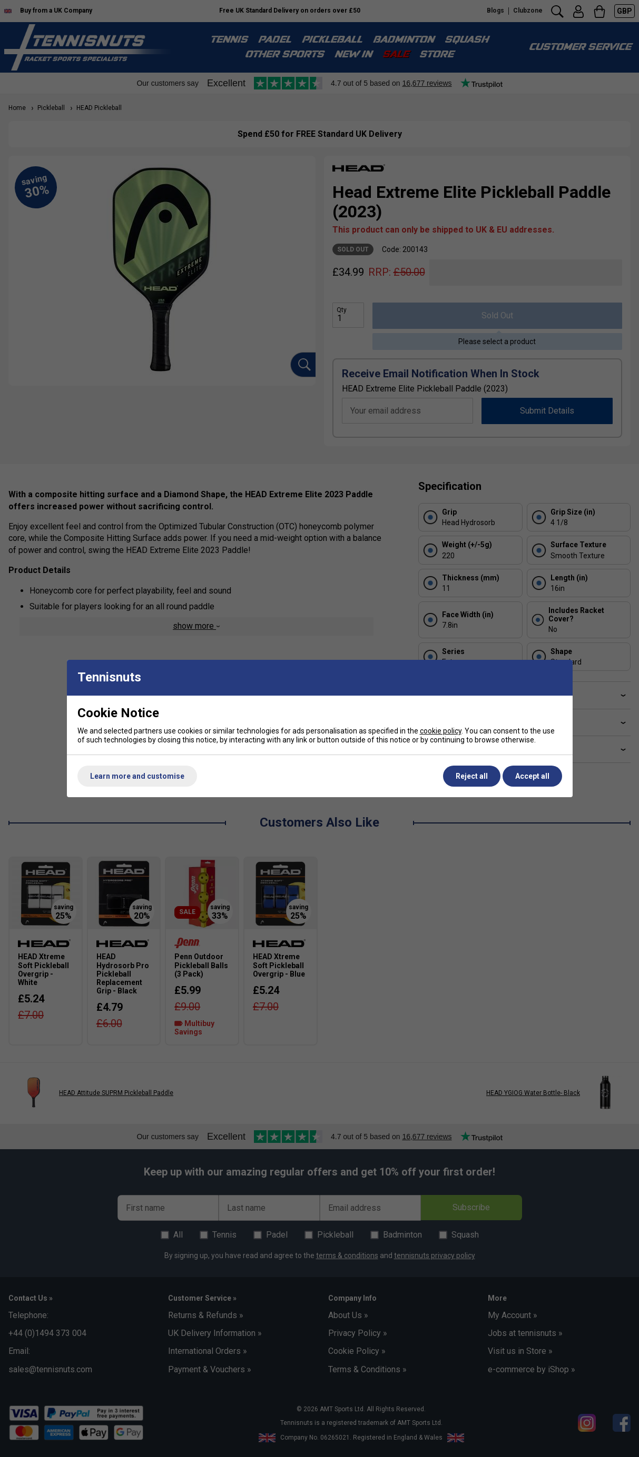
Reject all (472, 776)
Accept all (532, 776)
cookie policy (440, 731)
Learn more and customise (137, 776)
